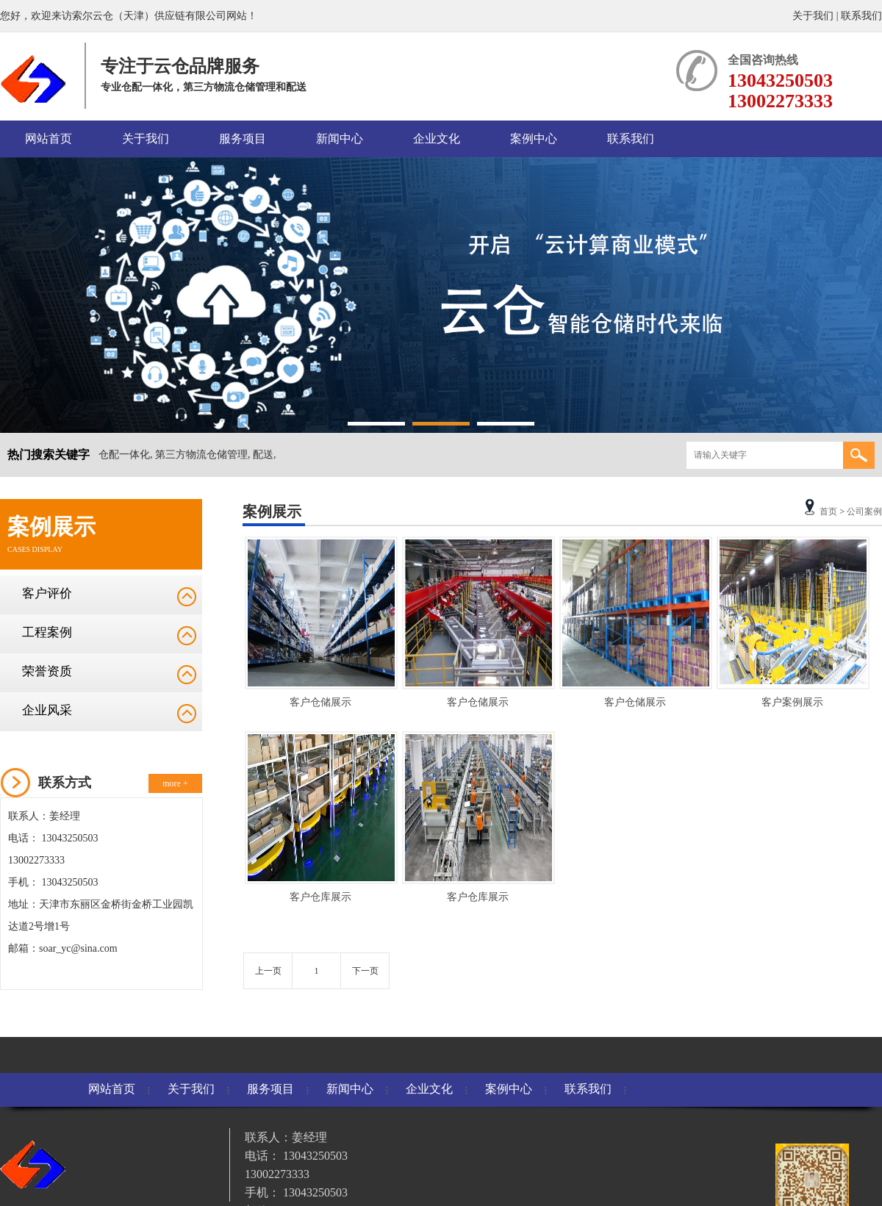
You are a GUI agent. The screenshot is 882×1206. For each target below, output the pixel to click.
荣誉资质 (47, 671)
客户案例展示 (792, 702)
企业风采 (47, 710)
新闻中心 (339, 138)
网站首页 (48, 138)
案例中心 (533, 138)
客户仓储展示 (320, 702)
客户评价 (47, 593)
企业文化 (436, 138)
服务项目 (242, 138)
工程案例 (47, 632)
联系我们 (861, 15)
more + (174, 783)
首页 (828, 511)
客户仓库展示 (320, 896)
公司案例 (864, 511)
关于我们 (812, 15)
